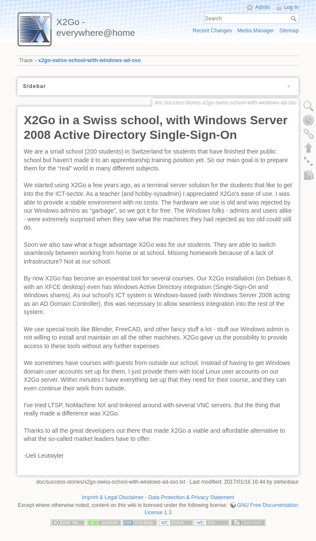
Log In (291, 7)
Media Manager (255, 31)
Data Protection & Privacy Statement (191, 497)
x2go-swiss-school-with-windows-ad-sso (89, 60)
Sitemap (289, 31)
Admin (262, 7)
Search (295, 19)
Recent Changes (212, 31)
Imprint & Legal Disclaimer (113, 497)
